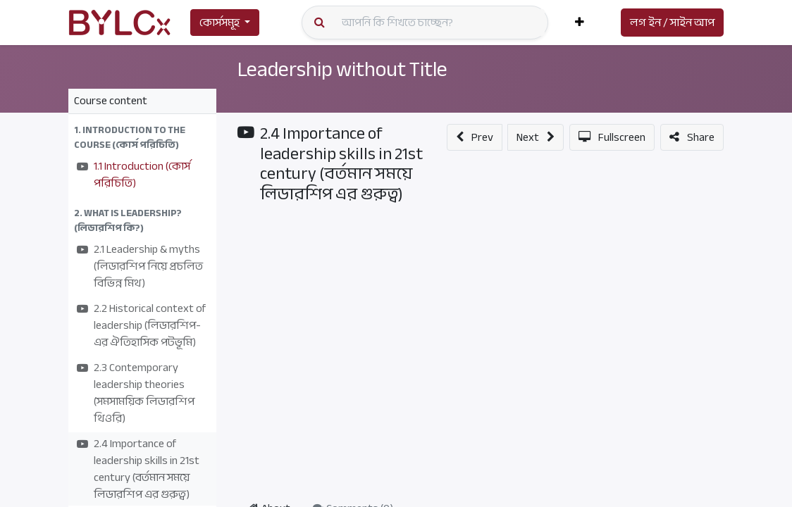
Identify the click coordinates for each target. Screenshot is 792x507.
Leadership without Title (349, 69)
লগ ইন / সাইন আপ (672, 22)
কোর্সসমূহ (219, 22)
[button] (579, 22)
